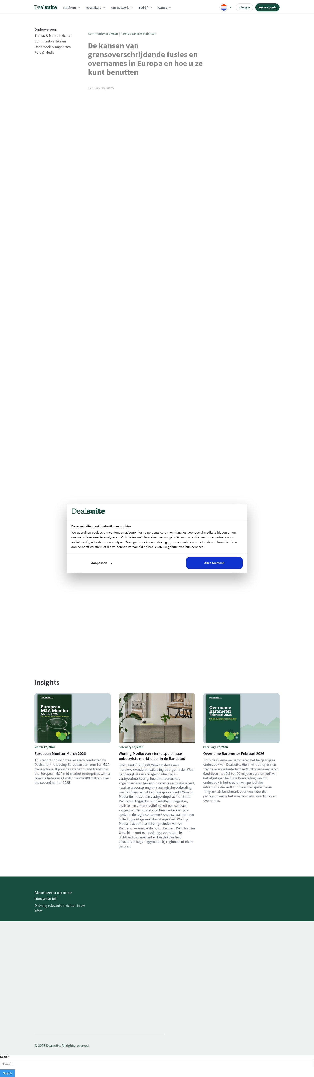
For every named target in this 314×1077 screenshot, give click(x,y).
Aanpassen (101, 562)
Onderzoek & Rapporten (52, 53)
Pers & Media (44, 59)
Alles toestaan (214, 562)
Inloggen (244, 7)
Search (4, 1056)
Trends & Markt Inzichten (53, 42)
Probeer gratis (267, 7)
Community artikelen (50, 48)
